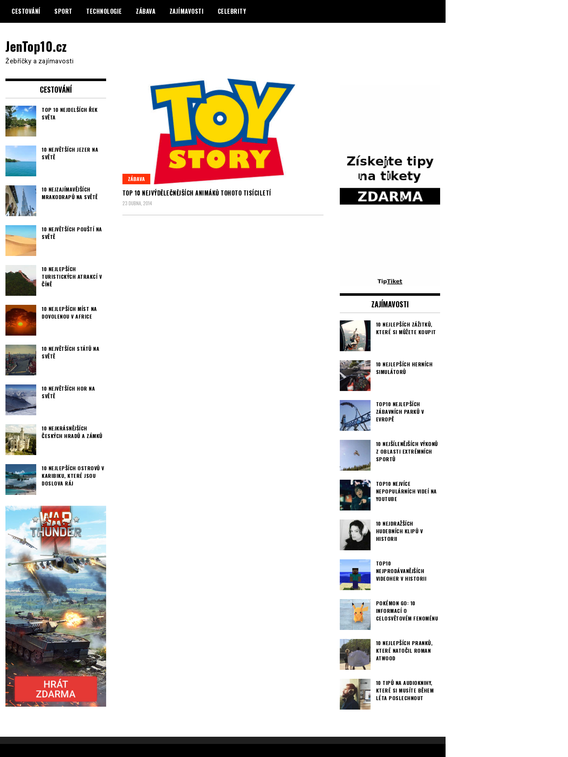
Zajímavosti (187, 11)
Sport (63, 11)
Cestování (26, 11)
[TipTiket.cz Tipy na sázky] (390, 281)
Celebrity (232, 11)
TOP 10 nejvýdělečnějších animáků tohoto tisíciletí (196, 193)
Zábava (145, 11)
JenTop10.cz (36, 45)
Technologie (104, 11)
